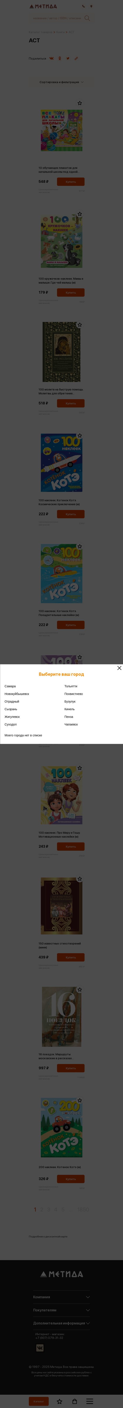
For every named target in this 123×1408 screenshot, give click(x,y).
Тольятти (70, 686)
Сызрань (11, 709)
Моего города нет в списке (23, 735)
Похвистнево (73, 693)
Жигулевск (12, 716)
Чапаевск (71, 724)
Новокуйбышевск (17, 693)
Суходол (11, 724)
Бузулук (69, 701)
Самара (10, 686)
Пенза (68, 716)
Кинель (69, 709)
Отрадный (12, 701)
